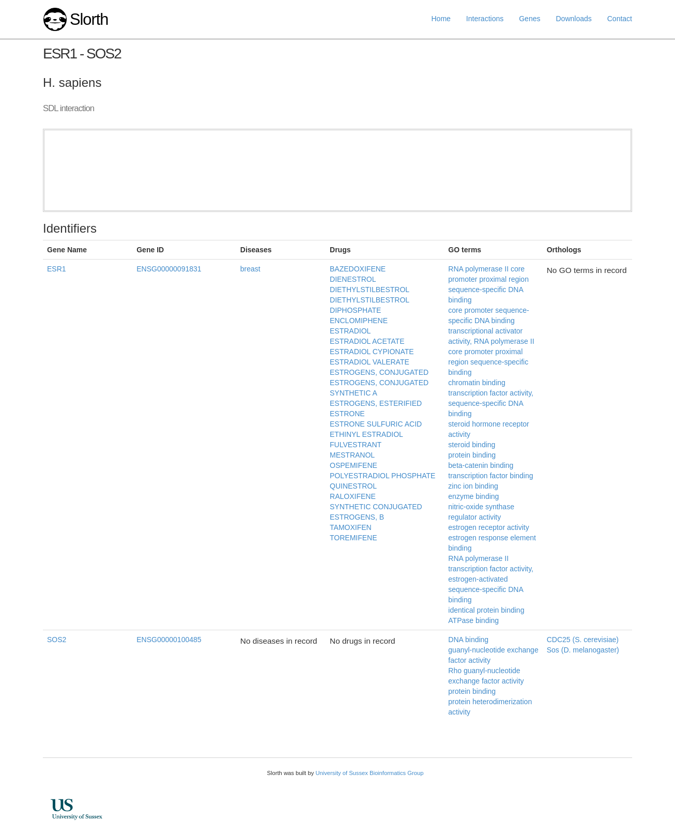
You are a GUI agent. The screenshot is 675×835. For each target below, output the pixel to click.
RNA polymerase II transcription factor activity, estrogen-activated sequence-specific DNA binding (490, 579)
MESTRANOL (352, 455)
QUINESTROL (353, 486)
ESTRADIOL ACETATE (367, 341)
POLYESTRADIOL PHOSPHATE (382, 476)
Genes (529, 18)
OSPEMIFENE (353, 465)
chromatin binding (476, 382)
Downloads (573, 18)
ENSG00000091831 (168, 269)
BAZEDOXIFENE (358, 269)
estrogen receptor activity (488, 527)
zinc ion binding (473, 486)
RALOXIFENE (353, 496)
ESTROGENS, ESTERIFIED (376, 403)
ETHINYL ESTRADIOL (366, 434)
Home (441, 18)
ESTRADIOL (350, 331)
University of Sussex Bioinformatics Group (369, 773)
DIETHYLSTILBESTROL (369, 289)
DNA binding (468, 639)
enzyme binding (473, 496)
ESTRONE (347, 413)
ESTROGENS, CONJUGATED (379, 372)
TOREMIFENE (353, 538)
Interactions (484, 18)
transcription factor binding (490, 476)
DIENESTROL (353, 279)
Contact (619, 18)
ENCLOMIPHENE (359, 320)
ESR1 (56, 269)
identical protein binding (486, 610)
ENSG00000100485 (168, 639)
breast (250, 269)
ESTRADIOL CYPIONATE (372, 351)
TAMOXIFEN (351, 527)
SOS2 (56, 639)
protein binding (472, 455)
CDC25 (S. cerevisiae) (583, 639)
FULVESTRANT (355, 445)
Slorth (89, 19)
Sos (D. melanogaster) (583, 650)
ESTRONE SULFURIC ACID (376, 424)
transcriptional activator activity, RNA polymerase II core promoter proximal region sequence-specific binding (491, 351)
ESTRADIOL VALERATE (369, 362)
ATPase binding (473, 620)
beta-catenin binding (480, 465)
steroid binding (471, 445)
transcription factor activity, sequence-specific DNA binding (490, 403)
